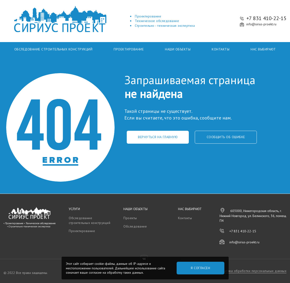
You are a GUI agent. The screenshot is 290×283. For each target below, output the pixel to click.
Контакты (220, 49)
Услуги (74, 209)
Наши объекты (177, 49)
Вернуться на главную (158, 137)
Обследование (135, 226)
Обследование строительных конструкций (53, 49)
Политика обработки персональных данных (252, 271)
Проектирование (129, 49)
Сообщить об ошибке (226, 137)
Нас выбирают (263, 49)
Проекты (130, 218)
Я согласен (200, 268)
